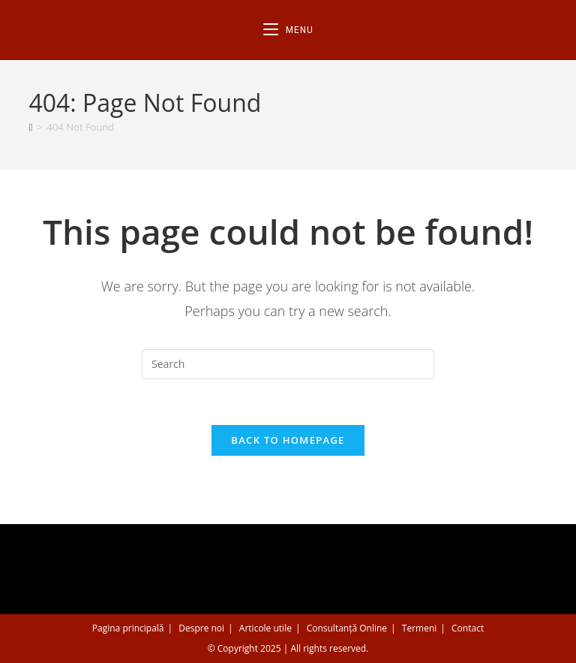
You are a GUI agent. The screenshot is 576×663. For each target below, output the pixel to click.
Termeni (419, 628)
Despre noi (201, 628)
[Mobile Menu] (288, 30)
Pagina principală (128, 628)
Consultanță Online (347, 628)
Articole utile (265, 628)
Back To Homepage (287, 440)
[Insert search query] (288, 364)
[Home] (30, 127)
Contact (468, 628)
